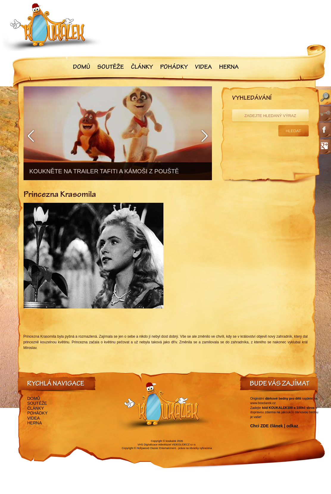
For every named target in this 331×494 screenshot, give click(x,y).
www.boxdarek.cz (263, 403)
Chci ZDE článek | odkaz (274, 425)
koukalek (171, 441)
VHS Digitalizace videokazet (154, 444)
